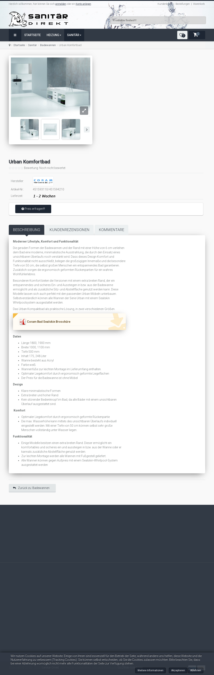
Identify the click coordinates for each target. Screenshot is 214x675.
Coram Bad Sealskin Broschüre (48, 321)
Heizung (54, 35)
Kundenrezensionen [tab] (69, 230)
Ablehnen (195, 670)
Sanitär (74, 35)
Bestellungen (183, 3)
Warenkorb (199, 3)
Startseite (32, 35)
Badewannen (48, 45)
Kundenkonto (165, 3)
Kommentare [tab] (111, 230)
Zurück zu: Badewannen (31, 488)
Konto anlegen (83, 3)
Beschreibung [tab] (26, 230)
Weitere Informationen (150, 670)
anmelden (60, 3)
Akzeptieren (178, 670)
